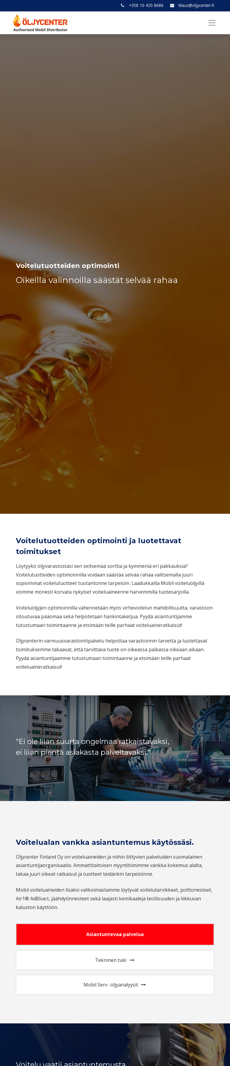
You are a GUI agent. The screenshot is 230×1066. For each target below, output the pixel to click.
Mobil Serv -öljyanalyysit (115, 984)
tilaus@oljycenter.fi (196, 5)
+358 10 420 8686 (146, 5)
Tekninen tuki (115, 960)
